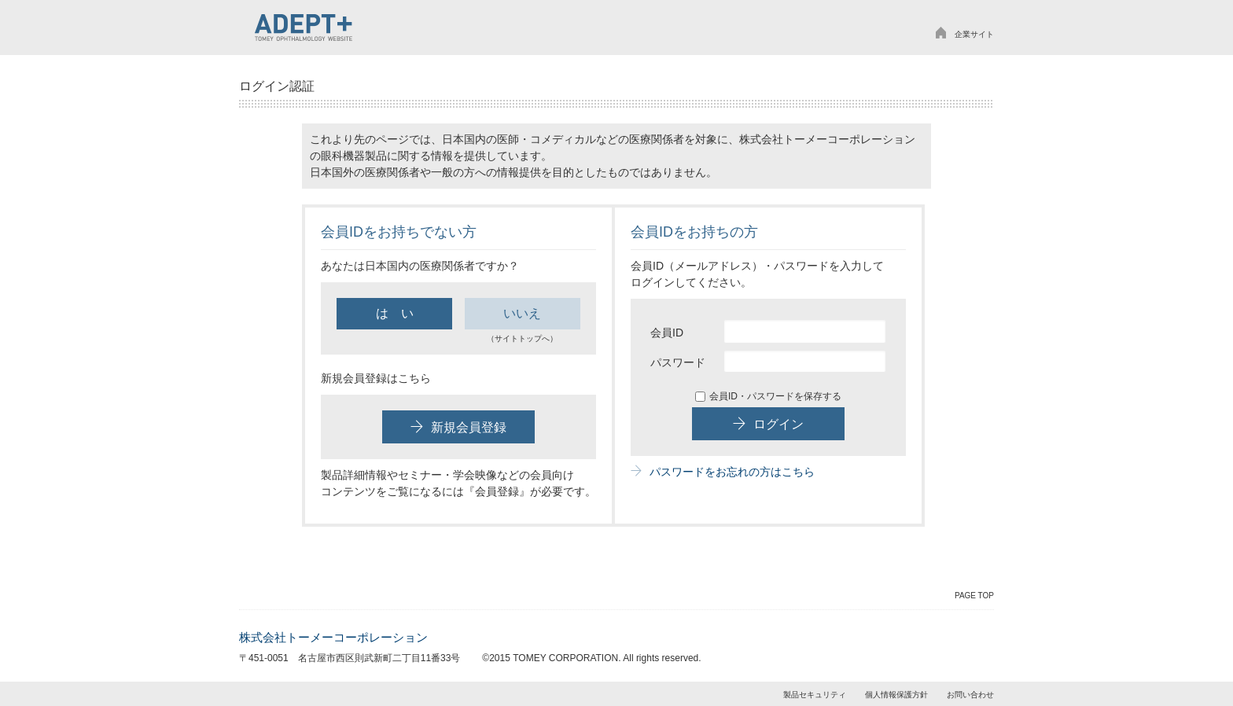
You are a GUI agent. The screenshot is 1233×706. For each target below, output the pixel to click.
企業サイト (964, 34)
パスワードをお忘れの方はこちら (723, 471)
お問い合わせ (970, 694)
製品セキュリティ (814, 694)
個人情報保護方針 (896, 694)
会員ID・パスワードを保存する (768, 396)
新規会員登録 (458, 427)
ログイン (768, 424)
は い (395, 313)
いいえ (522, 313)
